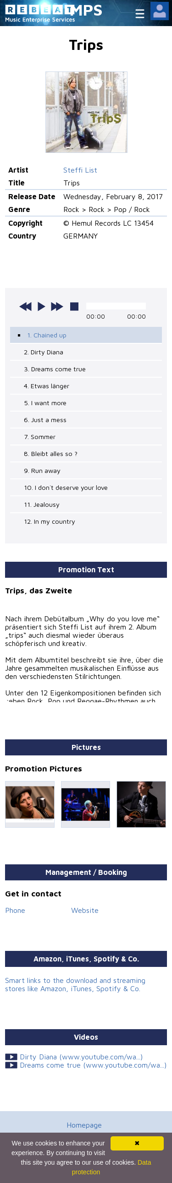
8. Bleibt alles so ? (51, 453)
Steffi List (80, 170)
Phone (15, 910)
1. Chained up (47, 335)
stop (74, 306)
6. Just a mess (45, 419)
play (41, 306)
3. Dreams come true (55, 369)
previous (25, 306)
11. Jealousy (42, 504)
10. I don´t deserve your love (66, 487)
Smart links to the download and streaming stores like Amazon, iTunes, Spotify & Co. (75, 984)
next (56, 306)
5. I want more (45, 403)
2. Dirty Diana (43, 352)
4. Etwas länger (46, 386)
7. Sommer (39, 436)
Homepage (84, 1125)
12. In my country (49, 521)
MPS (86, 9)
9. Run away (42, 470)
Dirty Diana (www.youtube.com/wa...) (81, 1057)
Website (85, 910)
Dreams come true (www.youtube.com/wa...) (93, 1065)
